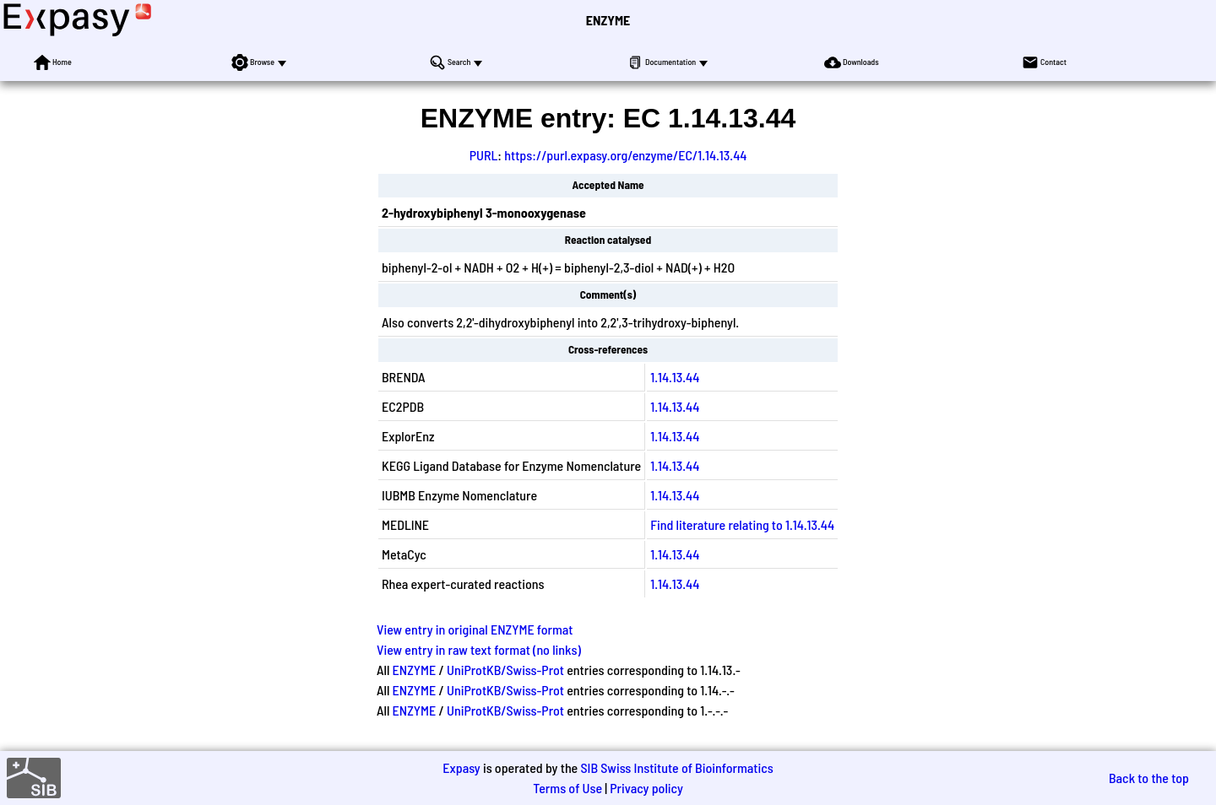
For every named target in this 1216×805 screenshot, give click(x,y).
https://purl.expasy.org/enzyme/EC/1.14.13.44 (625, 155)
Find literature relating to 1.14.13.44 (742, 524)
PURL (484, 155)
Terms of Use (567, 788)
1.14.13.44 (674, 377)
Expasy (461, 767)
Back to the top (1149, 778)
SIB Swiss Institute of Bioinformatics (676, 767)
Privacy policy (646, 788)
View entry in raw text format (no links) (479, 649)
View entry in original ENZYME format (475, 629)
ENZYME (608, 20)
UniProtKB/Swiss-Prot (505, 670)
